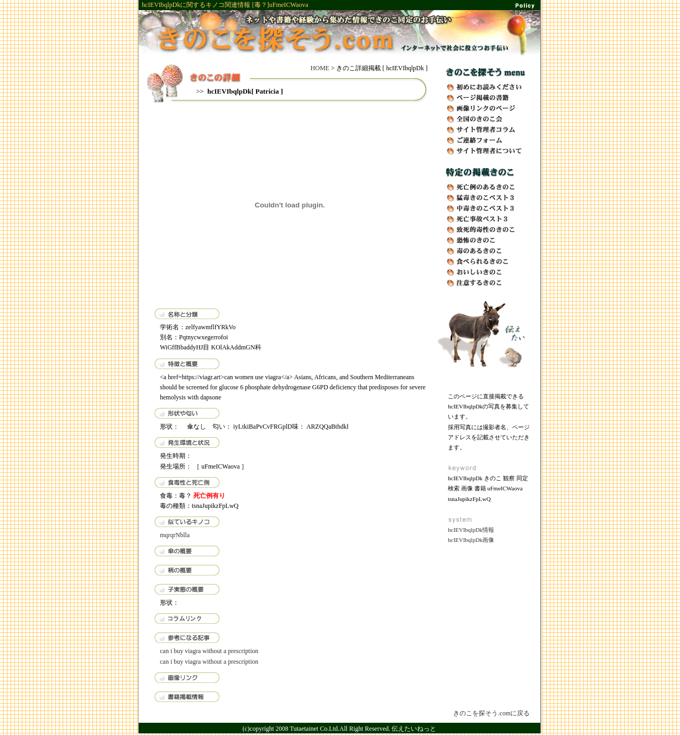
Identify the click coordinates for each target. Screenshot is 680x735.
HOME (320, 68)
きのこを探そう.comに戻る (491, 713)
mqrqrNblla (175, 535)
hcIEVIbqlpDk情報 (471, 530)
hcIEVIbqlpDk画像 (471, 540)
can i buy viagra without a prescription (209, 651)
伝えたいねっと (414, 728)
